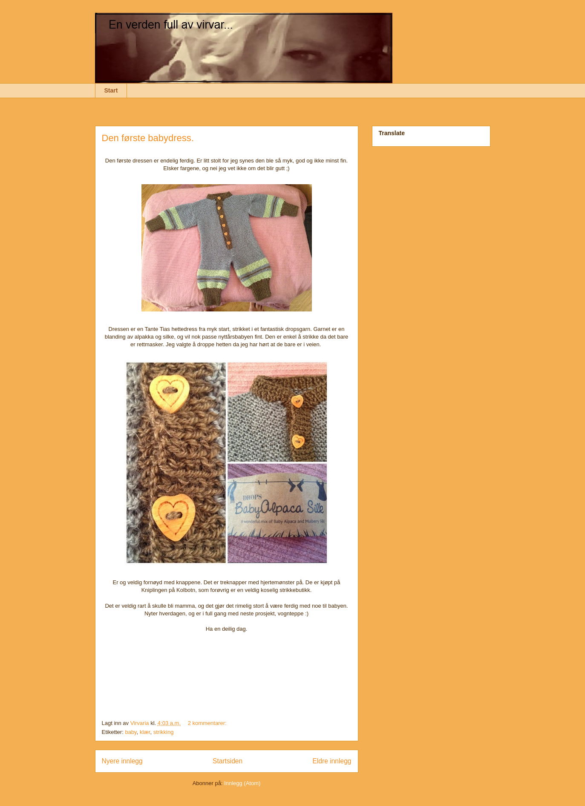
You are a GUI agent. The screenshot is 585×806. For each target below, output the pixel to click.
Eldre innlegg (331, 761)
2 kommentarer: (208, 723)
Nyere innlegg (122, 761)
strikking (163, 732)
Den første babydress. (148, 138)
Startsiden (227, 761)
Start (111, 90)
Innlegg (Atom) (242, 783)
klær (145, 732)
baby (130, 732)
